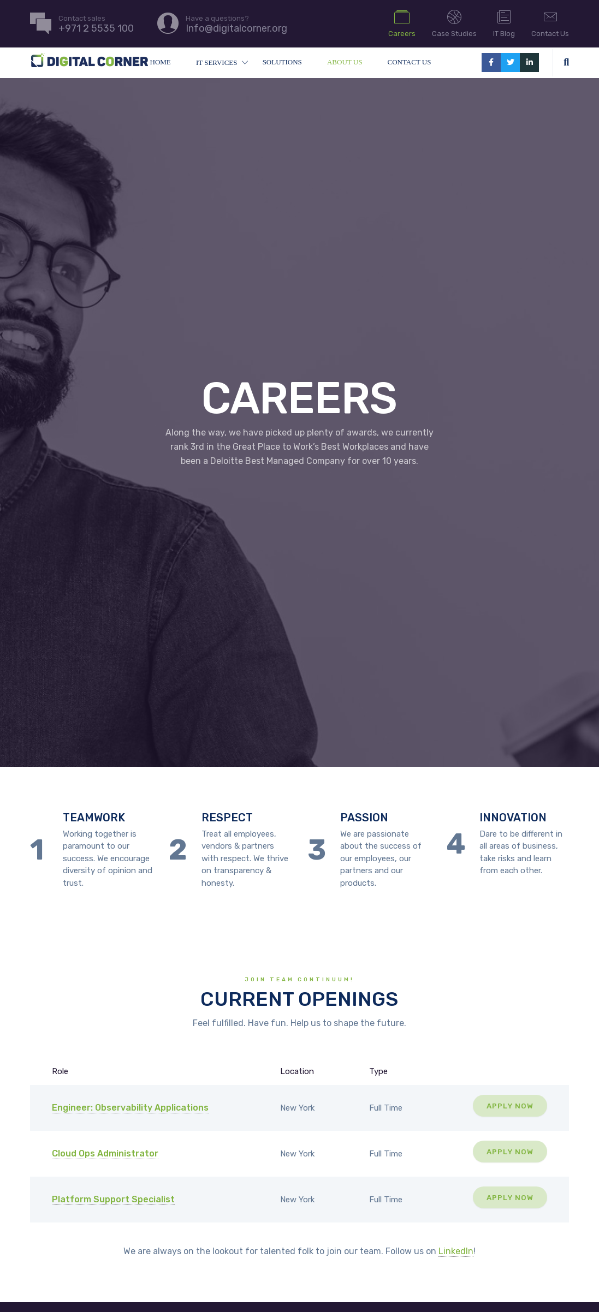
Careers (402, 23)
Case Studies (454, 23)
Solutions (282, 62)
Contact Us (550, 23)
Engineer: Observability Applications (130, 1107)
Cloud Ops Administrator (105, 1153)
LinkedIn (455, 1251)
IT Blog (504, 23)
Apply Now (510, 1105)
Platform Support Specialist (113, 1199)
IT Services (217, 62)
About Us (344, 62)
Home (160, 62)
